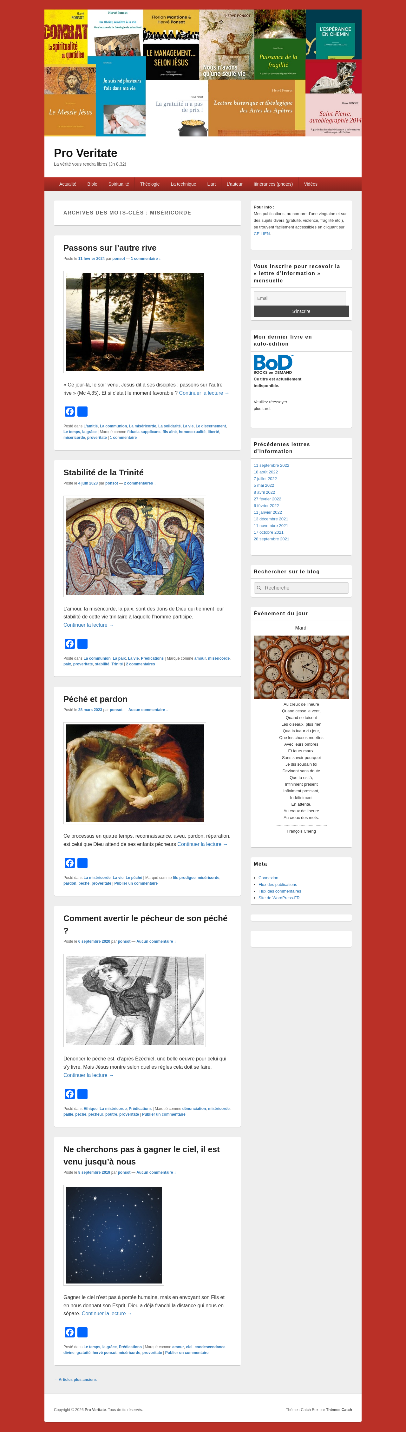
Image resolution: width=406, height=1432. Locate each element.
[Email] (300, 298)
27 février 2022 (267, 499)
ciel (189, 1347)
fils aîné (170, 432)
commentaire (123, 437)
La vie (188, 426)
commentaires (140, 664)
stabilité (102, 664)
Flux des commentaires (280, 891)
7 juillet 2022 (265, 478)
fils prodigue (184, 877)
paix (67, 664)
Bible (92, 184)
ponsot (118, 258)
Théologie (150, 184)
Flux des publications (278, 884)
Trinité (117, 664)
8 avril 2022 (264, 492)
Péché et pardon (95, 699)
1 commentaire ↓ (146, 258)
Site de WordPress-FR (279, 897)
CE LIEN (262, 233)
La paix (119, 658)
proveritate (97, 437)
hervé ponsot (104, 1352)
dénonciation (194, 1108)
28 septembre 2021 (271, 539)
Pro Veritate (85, 153)
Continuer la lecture (204, 393)
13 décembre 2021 (271, 519)
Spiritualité (118, 184)
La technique (183, 184)
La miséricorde (142, 426)
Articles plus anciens (75, 1379)
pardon (69, 883)
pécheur (95, 1114)
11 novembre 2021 (271, 525)
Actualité (67, 184)
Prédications (152, 658)
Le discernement (211, 426)
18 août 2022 (266, 472)
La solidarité (169, 426)
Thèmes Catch (339, 1410)
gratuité (83, 1352)
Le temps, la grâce (80, 432)
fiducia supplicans (143, 432)
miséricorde (74, 437)
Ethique (90, 1108)
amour (200, 658)
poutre (111, 1114)
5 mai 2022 (264, 485)
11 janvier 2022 (268, 512)
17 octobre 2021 (269, 532)
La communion (113, 426)
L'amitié (90, 426)
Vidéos (311, 184)
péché (83, 883)
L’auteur (235, 184)
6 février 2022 (266, 505)
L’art (211, 184)
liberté (213, 432)
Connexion (268, 877)
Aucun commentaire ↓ (148, 710)
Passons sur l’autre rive (109, 248)
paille (68, 1114)
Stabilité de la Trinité (103, 472)
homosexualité (192, 432)
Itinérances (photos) (273, 184)
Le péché (134, 877)
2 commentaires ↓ (140, 483)
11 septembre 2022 (271, 465)
